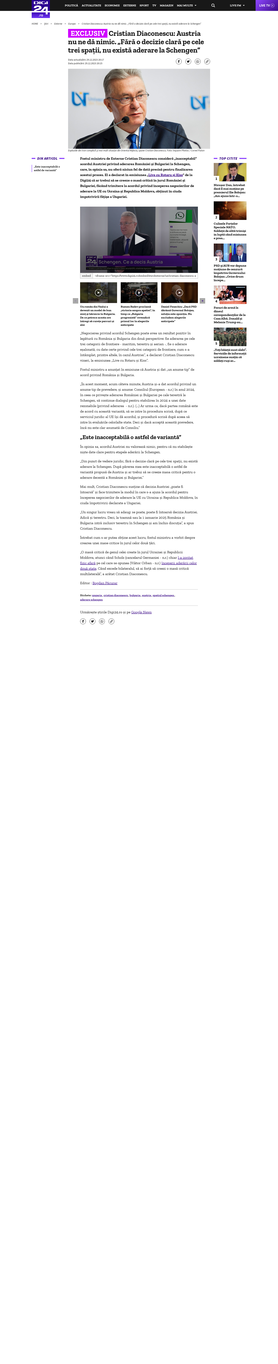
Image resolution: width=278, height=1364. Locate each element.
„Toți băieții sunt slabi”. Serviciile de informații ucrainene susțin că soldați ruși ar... (230, 355)
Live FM (235, 5)
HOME (35, 23)
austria (147, 595)
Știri (46, 23)
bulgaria (135, 595)
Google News (141, 612)
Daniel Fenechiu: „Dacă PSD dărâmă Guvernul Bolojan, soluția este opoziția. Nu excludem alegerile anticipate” (179, 314)
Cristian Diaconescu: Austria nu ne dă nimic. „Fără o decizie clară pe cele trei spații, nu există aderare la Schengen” (141, 23)
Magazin (166, 5)
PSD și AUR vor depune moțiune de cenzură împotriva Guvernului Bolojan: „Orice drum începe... (230, 273)
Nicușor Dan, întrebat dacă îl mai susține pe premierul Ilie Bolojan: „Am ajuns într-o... (230, 190)
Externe (129, 5)
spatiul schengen (164, 595)
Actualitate (91, 5)
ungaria (97, 595)
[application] (139, 240)
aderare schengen (91, 599)
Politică (71, 5)
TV (154, 5)
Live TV (264, 5)
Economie (112, 5)
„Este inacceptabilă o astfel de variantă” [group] (47, 168)
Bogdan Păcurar (104, 583)
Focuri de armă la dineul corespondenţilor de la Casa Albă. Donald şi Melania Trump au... (230, 315)
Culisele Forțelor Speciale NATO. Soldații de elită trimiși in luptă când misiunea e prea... (230, 231)
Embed (86, 275)
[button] (139, 239)
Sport (144, 5)
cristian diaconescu (116, 595)
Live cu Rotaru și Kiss (165, 175)
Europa (72, 23)
